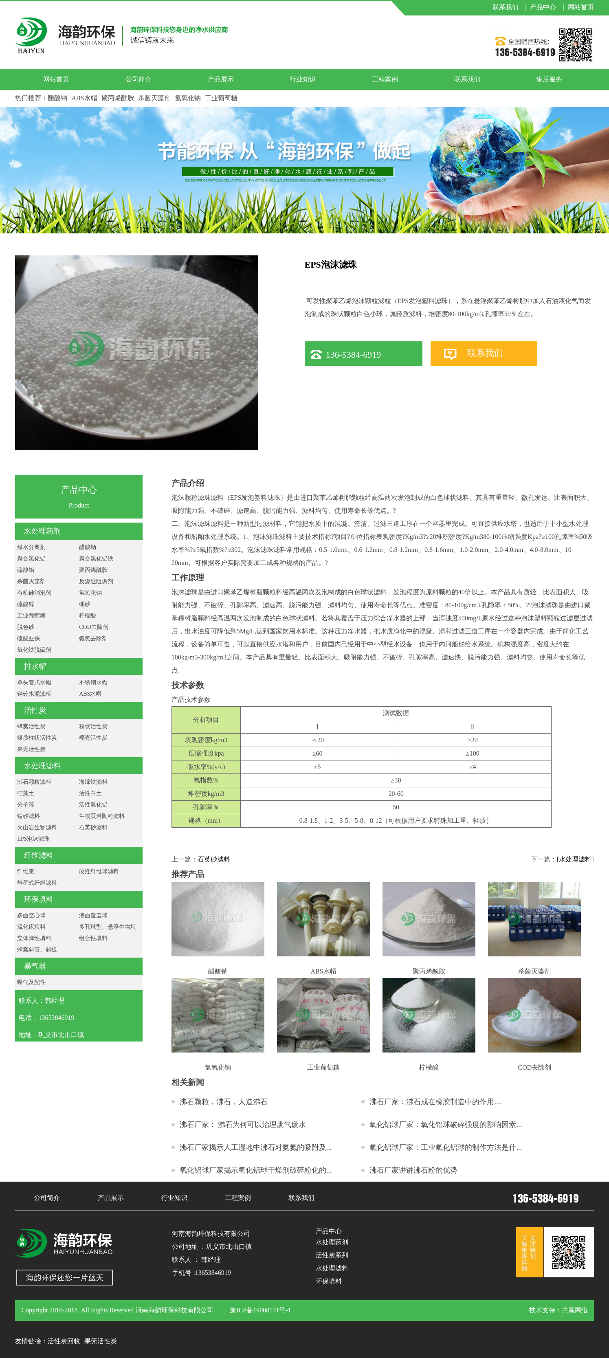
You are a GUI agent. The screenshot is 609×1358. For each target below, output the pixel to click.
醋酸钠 (57, 97)
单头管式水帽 (34, 682)
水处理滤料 (42, 766)
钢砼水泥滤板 (34, 694)
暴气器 (35, 966)
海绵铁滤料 (93, 782)
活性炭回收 (64, 1341)
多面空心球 (31, 915)
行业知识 (303, 79)
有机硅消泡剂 (34, 593)
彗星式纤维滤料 (37, 883)
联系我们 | (509, 7)
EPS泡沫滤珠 (33, 839)
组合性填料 (93, 938)
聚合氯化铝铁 (96, 559)
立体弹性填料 (34, 938)
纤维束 (25, 871)
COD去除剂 (93, 627)
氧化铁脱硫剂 (34, 650)
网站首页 (581, 7)
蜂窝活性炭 (31, 726)
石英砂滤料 (93, 827)
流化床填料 (31, 927)
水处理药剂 (42, 531)
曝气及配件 (31, 982)
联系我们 (467, 79)
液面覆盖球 (93, 915)
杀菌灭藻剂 (154, 97)
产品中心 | (547, 7)
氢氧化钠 (188, 97)
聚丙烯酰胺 (117, 97)
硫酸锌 (25, 604)
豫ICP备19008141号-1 (260, 1310)
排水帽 (35, 666)
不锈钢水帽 (93, 682)
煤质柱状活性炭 (37, 738)
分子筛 (25, 805)
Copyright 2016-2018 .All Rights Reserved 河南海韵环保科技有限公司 (117, 1310)
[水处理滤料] (575, 859)
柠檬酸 (87, 616)
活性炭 (35, 710)
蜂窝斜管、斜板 (37, 950)
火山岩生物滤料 (37, 827)
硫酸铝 (25, 570)
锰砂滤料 (28, 816)
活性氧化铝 (93, 805)
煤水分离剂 (31, 547)
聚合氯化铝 (31, 559)
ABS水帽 (84, 97)
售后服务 (549, 79)
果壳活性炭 (31, 749)
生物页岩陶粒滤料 (102, 816)
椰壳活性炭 (93, 738)
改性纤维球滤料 (99, 871)
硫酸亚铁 (28, 638)
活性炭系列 (332, 1255)
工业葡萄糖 (221, 97)
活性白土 (90, 793)
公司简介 (138, 79)
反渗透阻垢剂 (96, 581)
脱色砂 (25, 627)
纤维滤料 (38, 855)
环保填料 (38, 899)
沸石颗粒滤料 (34, 782)
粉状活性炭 (93, 726)
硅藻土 (25, 793)
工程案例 (385, 79)
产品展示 (221, 79)
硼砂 (84, 604)
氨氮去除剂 (93, 638)
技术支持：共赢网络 (558, 1310)
